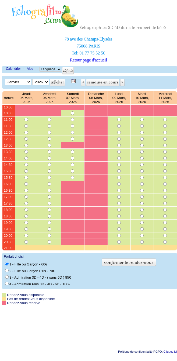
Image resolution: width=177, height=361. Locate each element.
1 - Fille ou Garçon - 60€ (26, 264)
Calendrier (13, 69)
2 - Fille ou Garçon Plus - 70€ (30, 271)
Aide (30, 69)
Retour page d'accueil (88, 60)
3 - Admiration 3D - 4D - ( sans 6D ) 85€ (38, 277)
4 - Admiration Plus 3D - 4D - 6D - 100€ (37, 284)
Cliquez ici (170, 351)
